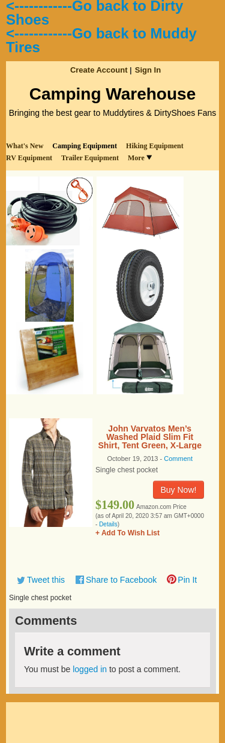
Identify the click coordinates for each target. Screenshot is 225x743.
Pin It (187, 580)
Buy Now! (179, 490)
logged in (90, 669)
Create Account (99, 69)
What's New (24, 146)
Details (108, 524)
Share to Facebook (121, 580)
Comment (178, 458)
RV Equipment (29, 158)
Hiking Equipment (155, 146)
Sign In (148, 69)
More (140, 158)
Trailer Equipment (90, 158)
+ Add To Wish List (127, 533)
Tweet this (46, 580)
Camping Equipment (84, 146)
